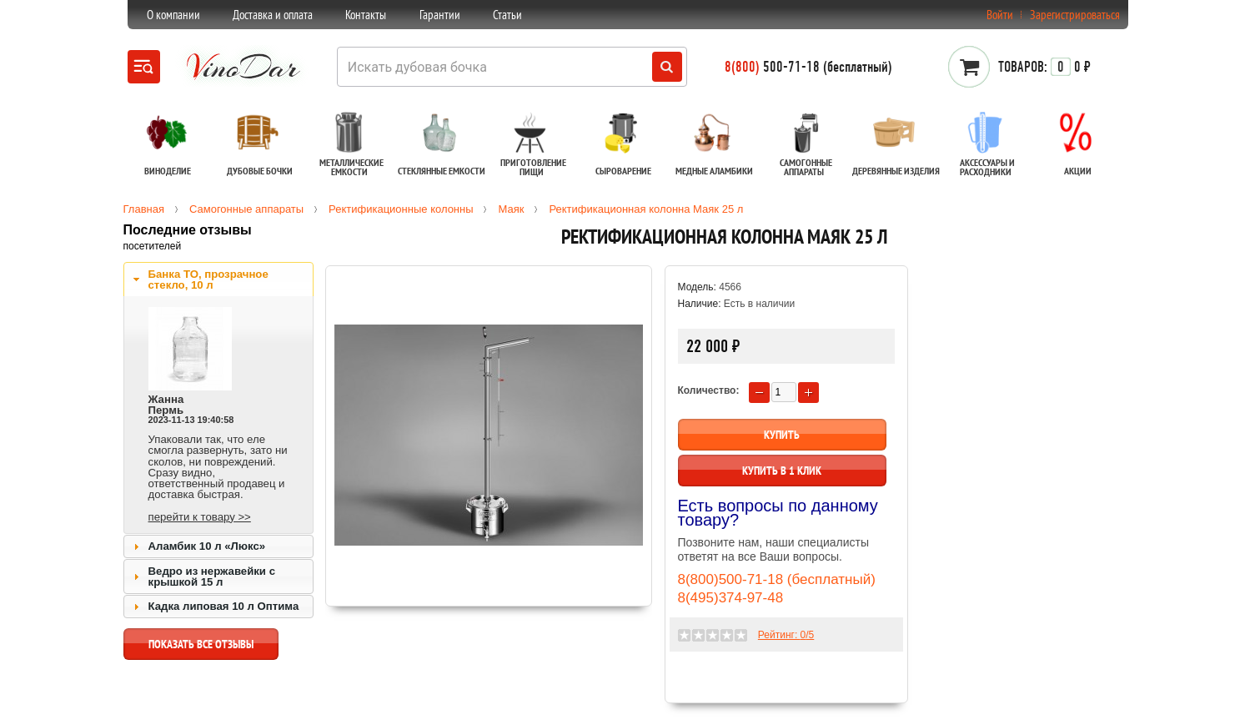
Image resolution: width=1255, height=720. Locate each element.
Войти (999, 15)
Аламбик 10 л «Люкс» (207, 546)
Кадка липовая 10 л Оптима (223, 606)
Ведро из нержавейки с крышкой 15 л (211, 576)
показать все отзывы (201, 648)
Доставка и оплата (273, 15)
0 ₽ (1044, 67)
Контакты (365, 15)
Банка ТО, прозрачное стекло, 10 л (208, 279)
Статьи (507, 15)
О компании (173, 15)
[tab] (218, 279)
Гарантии (439, 15)
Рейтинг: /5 (786, 635)
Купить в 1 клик (781, 470)
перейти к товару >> (199, 517)
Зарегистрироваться (1075, 15)
